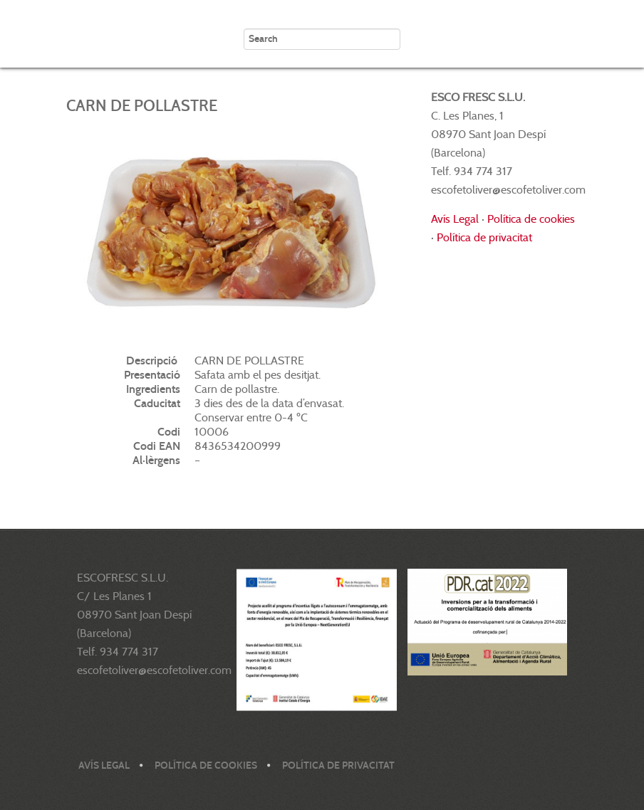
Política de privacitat (484, 237)
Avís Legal (455, 219)
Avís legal (104, 765)
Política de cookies (531, 219)
